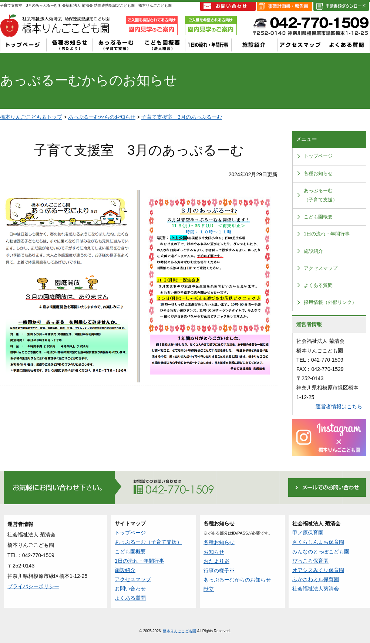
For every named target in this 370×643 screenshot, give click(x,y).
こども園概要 (318, 217)
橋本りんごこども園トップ (31, 117)
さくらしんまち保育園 (318, 542)
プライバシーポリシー (33, 586)
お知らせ (214, 552)
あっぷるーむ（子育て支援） (320, 195)
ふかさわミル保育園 (315, 579)
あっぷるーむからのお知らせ (101, 117)
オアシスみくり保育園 (318, 570)
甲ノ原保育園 (307, 533)
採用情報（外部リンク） (330, 302)
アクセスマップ (320, 268)
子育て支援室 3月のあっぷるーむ (181, 117)
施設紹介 (313, 251)
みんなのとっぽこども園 (320, 552)
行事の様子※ (219, 570)
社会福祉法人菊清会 (315, 589)
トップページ (318, 156)
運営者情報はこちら (339, 406)
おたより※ (216, 561)
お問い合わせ (130, 589)
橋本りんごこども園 (179, 631)
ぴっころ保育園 (310, 561)
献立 (209, 589)
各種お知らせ (318, 173)
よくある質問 (318, 285)
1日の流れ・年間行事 (327, 234)
